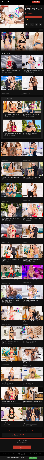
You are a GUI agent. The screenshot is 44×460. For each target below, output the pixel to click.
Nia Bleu (6, 402)
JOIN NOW (22, 447)
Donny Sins (9, 423)
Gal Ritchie (27, 424)
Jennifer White (28, 72)
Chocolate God (18, 402)
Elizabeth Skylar (28, 261)
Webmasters (22, 454)
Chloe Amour (8, 135)
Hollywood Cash (13, 135)
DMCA (40, 453)
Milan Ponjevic (13, 423)
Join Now (36, 1)
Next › (32, 430)
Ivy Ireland (6, 343)
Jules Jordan (12, 116)
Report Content (33, 453)
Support (5, 453)
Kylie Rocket (27, 116)
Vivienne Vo (6, 179)
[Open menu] (42, 1)
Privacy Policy (25, 453)
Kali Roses (27, 220)
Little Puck (6, 423)
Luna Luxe (27, 301)
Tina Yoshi (27, 134)
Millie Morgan (6, 383)
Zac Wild (30, 134)
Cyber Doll (27, 383)
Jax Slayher (8, 402)
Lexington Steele (38, 11)
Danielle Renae (7, 220)
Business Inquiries (12, 453)
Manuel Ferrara (32, 72)
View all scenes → (40, 53)
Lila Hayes (27, 342)
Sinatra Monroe (28, 178)
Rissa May (8, 116)
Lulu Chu (6, 261)
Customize (26, 457)
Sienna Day (6, 302)
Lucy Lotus (27, 403)
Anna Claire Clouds (31, 11)
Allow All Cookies (33, 457)
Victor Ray (30, 301)
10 (27, 430)
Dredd (8, 261)
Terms (19, 453)
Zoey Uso (6, 72)
